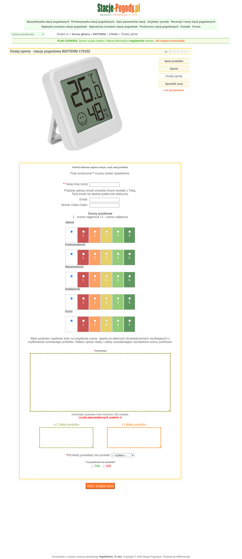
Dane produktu (174, 61)
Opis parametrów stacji (130, 21)
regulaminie (137, 40)
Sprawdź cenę (174, 83)
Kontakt (185, 26)
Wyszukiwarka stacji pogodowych (48, 21)
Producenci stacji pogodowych (159, 26)
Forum (196, 26)
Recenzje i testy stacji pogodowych (193, 21)
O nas (118, 556)
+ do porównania (173, 90)
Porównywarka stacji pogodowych (93, 21)
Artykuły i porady (158, 21)
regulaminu (106, 556)
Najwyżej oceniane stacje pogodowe (64, 26)
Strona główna (81, 34)
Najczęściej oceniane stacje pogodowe (113, 26)
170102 (113, 34)
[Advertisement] (100, 521)
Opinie (174, 68)
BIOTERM (99, 34)
